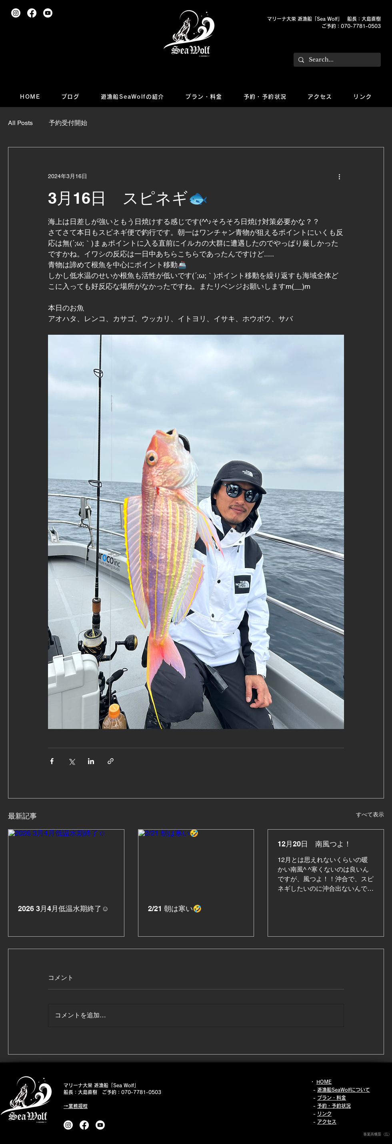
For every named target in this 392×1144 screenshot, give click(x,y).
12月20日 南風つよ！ (314, 844)
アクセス (326, 1121)
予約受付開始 (68, 123)
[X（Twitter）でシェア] (71, 761)
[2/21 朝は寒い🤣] (196, 862)
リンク (324, 1113)
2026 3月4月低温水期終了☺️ (63, 908)
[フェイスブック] (31, 13)
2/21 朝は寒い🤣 (175, 908)
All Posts (20, 123)
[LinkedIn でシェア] (91, 761)
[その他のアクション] (339, 176)
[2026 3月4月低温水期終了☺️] (66, 862)
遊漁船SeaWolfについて (343, 1089)
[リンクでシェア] (110, 761)
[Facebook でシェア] (52, 761)
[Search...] (336, 60)
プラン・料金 (331, 1097)
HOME (324, 1081)
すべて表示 (370, 814)
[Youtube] (47, 13)
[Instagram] (15, 13)
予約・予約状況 (334, 1105)
